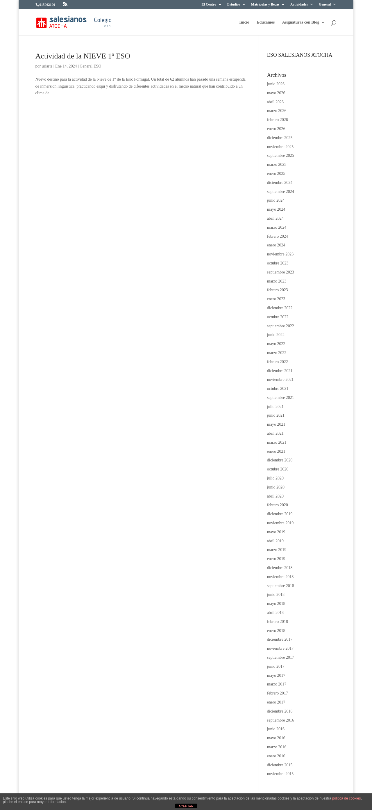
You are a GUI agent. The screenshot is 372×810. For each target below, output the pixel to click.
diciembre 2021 (279, 371)
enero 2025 (276, 173)
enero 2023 (276, 299)
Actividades (299, 4)
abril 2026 (275, 102)
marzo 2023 (276, 281)
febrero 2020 (277, 505)
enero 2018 (276, 630)
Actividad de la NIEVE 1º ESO (82, 56)
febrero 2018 (277, 621)
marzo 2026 (276, 111)
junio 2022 (276, 335)
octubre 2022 (277, 317)
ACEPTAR (185, 806)
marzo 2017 (276, 684)
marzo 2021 (276, 442)
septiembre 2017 (280, 657)
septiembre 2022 (280, 326)
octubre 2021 (277, 388)
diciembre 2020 (279, 460)
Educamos (266, 22)
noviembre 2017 (280, 648)
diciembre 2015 (279, 765)
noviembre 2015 (280, 774)
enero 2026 (276, 129)
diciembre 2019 (279, 514)
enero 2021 (276, 451)
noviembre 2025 (280, 147)
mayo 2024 (276, 209)
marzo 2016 (276, 747)
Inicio (244, 22)
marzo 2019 (276, 550)
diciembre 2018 (279, 568)
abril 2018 (275, 612)
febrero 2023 (277, 290)
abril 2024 (275, 218)
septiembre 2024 (280, 191)
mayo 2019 (276, 532)
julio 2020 (275, 478)
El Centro (209, 4)
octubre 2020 (277, 469)
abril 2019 (275, 541)
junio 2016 (276, 729)
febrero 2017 (277, 693)
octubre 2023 (277, 263)
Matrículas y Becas (265, 4)
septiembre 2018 (280, 586)
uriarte (47, 66)
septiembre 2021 (280, 397)
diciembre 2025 (279, 138)
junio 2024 (276, 200)
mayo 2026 (276, 93)
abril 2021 (275, 433)
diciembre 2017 (279, 639)
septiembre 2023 (280, 272)
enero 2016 (276, 756)
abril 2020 (275, 496)
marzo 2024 (276, 227)
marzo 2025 (276, 164)
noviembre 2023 (280, 254)
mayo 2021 (276, 424)
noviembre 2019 (280, 523)
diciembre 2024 (279, 182)
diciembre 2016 (279, 711)
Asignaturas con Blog (300, 22)
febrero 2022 (277, 362)
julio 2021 (275, 406)
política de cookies (346, 798)
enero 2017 (276, 702)
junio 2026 (276, 84)
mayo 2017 (276, 675)
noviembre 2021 (280, 379)
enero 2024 (276, 245)
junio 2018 (276, 594)
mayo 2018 (276, 603)
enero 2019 (276, 559)
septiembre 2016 (280, 720)
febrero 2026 (277, 120)
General (325, 4)
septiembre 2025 (280, 155)
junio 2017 (276, 666)
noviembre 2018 (280, 577)
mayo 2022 (276, 344)
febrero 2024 (277, 236)
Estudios (233, 4)
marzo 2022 (276, 353)
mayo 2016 (276, 738)
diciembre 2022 (279, 308)
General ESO (90, 66)
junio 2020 (276, 487)
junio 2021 (276, 415)
